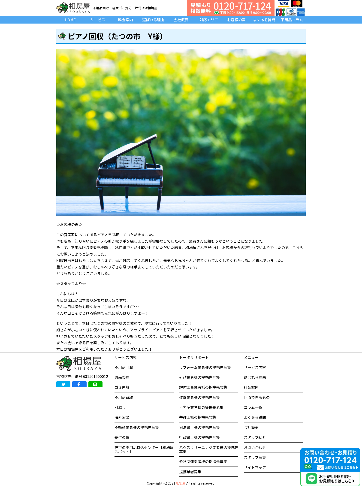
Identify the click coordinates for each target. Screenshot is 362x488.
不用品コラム (292, 19)
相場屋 (181, 483)
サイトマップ (255, 467)
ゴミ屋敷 (122, 387)
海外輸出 (122, 417)
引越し (120, 407)
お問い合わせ (255, 447)
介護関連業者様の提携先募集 (203, 461)
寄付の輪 (122, 437)
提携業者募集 (190, 471)
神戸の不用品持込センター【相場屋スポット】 (144, 449)
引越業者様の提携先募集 (199, 377)
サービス (97, 19)
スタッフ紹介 (255, 437)
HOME (70, 19)
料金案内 (125, 19)
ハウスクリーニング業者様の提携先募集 (208, 449)
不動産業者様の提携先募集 (137, 427)
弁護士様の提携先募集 (197, 417)
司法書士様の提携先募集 (199, 427)
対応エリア (208, 19)
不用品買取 (124, 397)
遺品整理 (122, 377)
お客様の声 (236, 19)
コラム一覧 (253, 407)
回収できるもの (257, 397)
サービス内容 (255, 367)
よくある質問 (264, 19)
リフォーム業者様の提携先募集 (205, 367)
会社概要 (181, 19)
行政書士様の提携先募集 (199, 437)
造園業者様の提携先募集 (199, 397)
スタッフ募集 (255, 457)
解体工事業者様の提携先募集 (203, 387)
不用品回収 (124, 367)
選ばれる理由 (153, 19)
